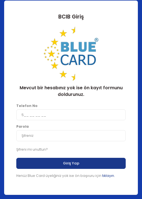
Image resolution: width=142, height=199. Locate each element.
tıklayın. (108, 175)
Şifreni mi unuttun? (32, 149)
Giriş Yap (71, 163)
